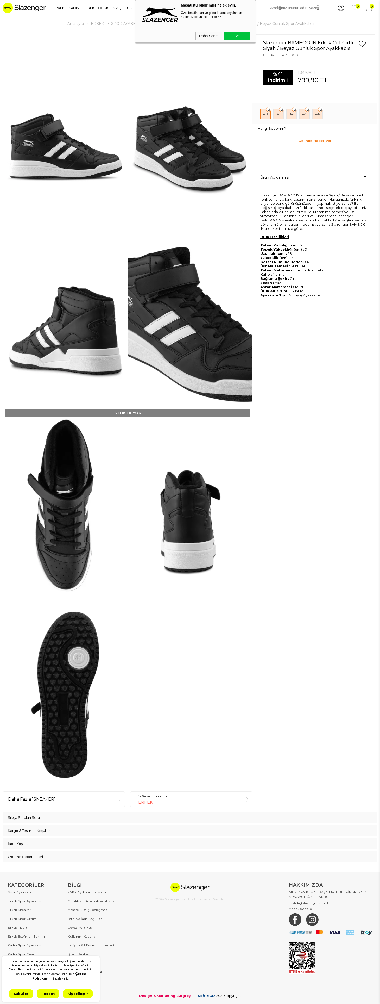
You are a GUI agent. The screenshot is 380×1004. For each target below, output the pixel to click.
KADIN (73, 8)
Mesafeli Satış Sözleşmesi (88, 910)
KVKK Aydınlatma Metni (87, 892)
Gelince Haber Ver (315, 141)
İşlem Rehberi (79, 954)
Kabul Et (21, 994)
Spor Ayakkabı (20, 892)
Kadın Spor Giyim (22, 954)
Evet (237, 36)
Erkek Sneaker (19, 910)
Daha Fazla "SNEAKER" (32, 799)
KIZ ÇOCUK (122, 8)
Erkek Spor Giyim (22, 919)
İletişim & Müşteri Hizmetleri (91, 945)
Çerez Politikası (80, 927)
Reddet (48, 994)
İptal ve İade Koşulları (85, 919)
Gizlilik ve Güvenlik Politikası (91, 901)
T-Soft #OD (204, 995)
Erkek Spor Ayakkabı (25, 901)
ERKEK (59, 8)
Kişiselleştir (78, 994)
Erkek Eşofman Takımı (26, 936)
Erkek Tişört (17, 927)
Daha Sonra (209, 36)
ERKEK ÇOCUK (96, 8)
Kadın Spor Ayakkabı (25, 945)
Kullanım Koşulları (83, 936)
